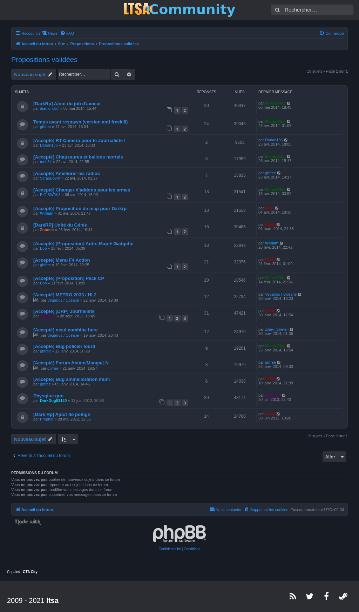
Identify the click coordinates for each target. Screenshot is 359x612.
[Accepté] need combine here (65, 329)
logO (269, 208)
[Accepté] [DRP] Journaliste (63, 311)
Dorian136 (49, 145)
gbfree (45, 127)
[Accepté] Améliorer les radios (66, 173)
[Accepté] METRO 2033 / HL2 (64, 294)
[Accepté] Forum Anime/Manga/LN (71, 362)
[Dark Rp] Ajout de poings (61, 414)
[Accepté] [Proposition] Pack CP (68, 278)
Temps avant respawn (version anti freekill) (80, 122)
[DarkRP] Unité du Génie (60, 225)
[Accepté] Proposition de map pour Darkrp (80, 208)
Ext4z (270, 224)
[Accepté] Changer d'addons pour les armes (81, 190)
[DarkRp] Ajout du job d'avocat (67, 103)
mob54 (46, 162)
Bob (43, 248)
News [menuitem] (52, 33)
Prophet (47, 419)
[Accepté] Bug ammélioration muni (71, 379)
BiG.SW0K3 (50, 195)
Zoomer (47, 230)
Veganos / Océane (63, 300)
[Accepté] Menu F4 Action (61, 260)
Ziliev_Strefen (277, 329)
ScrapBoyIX (50, 178)
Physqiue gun (48, 395)
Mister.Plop (275, 103)
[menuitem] (67, 33)
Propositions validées (44, 59)
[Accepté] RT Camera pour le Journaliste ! (79, 140)
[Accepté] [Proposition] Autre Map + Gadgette (83, 243)
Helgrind (48, 316)
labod (270, 414)
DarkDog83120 (53, 400)
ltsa (52, 600)
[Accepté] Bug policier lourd (64, 346)
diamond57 (49, 108)
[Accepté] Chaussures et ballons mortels (78, 157)
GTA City (30, 572)
